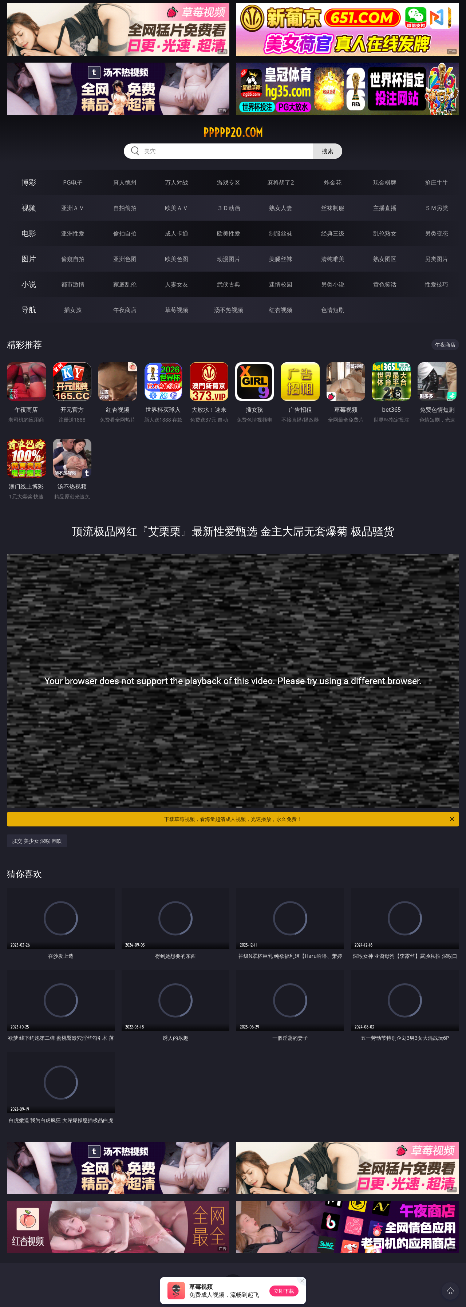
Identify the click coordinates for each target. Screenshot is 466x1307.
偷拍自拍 (125, 233)
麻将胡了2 (280, 182)
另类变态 (436, 233)
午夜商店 (125, 310)
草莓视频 (176, 310)
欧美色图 (176, 259)
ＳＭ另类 (436, 208)
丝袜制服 (332, 208)
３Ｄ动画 (228, 208)
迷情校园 (280, 284)
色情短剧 (332, 310)
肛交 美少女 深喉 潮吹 (37, 840)
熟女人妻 (280, 208)
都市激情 (72, 284)
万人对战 (176, 182)
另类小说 (332, 284)
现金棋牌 (384, 182)
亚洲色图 (125, 259)
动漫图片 (228, 259)
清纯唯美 (332, 259)
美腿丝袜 (280, 259)
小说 (28, 284)
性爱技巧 (436, 284)
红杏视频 (280, 310)
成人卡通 (176, 233)
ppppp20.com (233, 132)
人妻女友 (176, 284)
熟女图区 (384, 259)
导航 (28, 310)
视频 (28, 208)
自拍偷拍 (125, 208)
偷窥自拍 (72, 259)
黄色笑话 (384, 284)
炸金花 (332, 182)
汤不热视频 (228, 310)
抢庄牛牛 (436, 182)
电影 (28, 233)
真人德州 (125, 182)
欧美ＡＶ (176, 208)
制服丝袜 (280, 233)
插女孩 (73, 310)
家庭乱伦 (125, 284)
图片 (28, 259)
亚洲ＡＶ (72, 208)
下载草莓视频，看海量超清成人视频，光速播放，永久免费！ (309, 819)
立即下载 (284, 1290)
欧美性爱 (228, 233)
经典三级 (332, 233)
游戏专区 (228, 182)
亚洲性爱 (72, 233)
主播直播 (384, 208)
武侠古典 (228, 284)
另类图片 (436, 259)
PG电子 (72, 182)
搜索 (327, 151)
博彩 (28, 182)
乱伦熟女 (384, 233)
